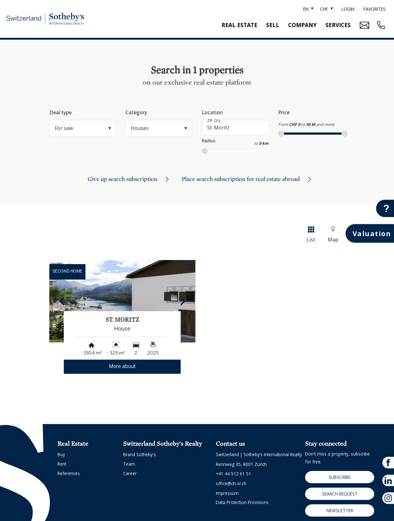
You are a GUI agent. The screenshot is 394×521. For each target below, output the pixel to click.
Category (136, 112)
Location (212, 112)
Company (302, 25)
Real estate (239, 25)
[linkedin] (388, 480)
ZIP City (214, 120)
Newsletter (339, 510)
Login (348, 9)
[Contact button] (385, 208)
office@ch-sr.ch (231, 483)
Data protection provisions (242, 502)
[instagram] (388, 498)
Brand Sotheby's (139, 454)
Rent (61, 464)
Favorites (375, 9)
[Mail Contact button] (363, 25)
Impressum (227, 493)
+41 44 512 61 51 (233, 474)
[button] (62, 301)
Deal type (60, 112)
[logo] (45, 19)
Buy (61, 454)
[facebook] (388, 462)
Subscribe (340, 477)
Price (284, 112)
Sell (272, 25)
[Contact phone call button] (380, 25)
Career (130, 473)
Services (338, 25)
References (68, 473)
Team (129, 464)
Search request (340, 494)
